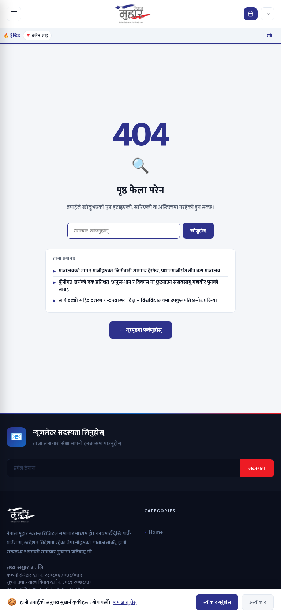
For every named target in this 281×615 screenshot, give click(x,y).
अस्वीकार (258, 602)
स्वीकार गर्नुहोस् (217, 602)
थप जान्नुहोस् (125, 602)
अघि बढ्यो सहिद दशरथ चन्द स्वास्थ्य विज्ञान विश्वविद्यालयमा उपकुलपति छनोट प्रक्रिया (135, 300)
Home (156, 532)
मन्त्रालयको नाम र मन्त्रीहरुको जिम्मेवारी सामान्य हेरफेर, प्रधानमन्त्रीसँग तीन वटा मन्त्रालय (136, 270)
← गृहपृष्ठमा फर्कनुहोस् (141, 330)
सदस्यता (256, 468)
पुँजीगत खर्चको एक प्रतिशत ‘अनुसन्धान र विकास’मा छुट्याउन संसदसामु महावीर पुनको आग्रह (135, 286)
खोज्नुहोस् (198, 231)
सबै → (272, 35)
